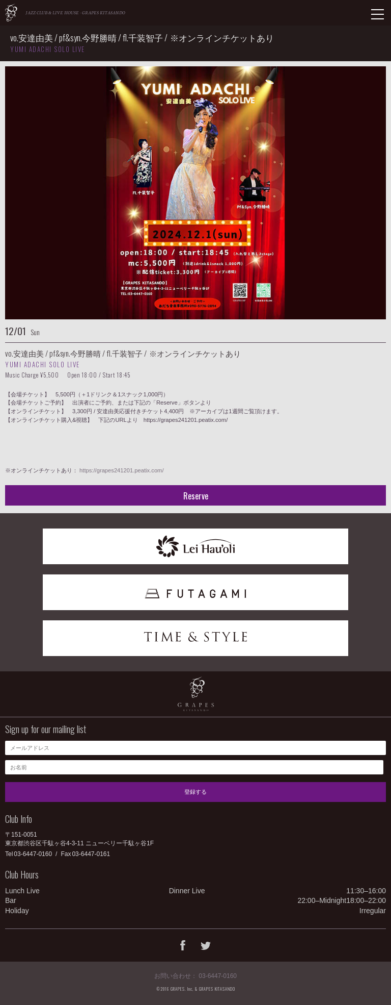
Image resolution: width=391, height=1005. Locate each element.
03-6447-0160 (33, 854)
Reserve (195, 496)
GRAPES (11, 12)
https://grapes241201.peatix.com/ (121, 470)
